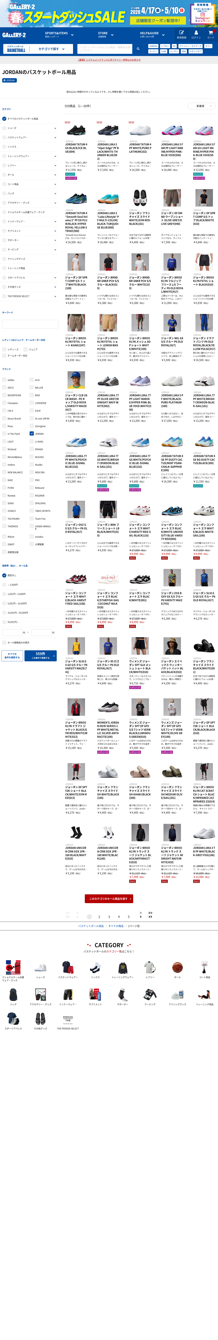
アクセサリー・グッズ (18, 196)
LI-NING (39, 415)
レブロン (165, 46)
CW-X (10, 384)
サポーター (13, 234)
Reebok (11, 469)
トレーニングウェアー (18, 149)
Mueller (39, 438)
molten (11, 438)
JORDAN (153, 46)
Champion (13, 377)
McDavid (12, 423)
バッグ (11, 187)
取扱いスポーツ (56, 35)
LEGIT (11, 415)
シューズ (12, 121)
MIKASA (39, 423)
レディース (13, 330)
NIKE (10, 454)
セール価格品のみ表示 (18, 610)
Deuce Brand (14, 392)
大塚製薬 (39, 518)
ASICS (11, 361)
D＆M (38, 384)
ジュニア (33, 330)
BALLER (39, 361)
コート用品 (13, 177)
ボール (11, 168)
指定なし (12, 542)
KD (174, 46)
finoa (10, 400)
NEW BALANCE (15, 446)
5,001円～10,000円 (17, 570)
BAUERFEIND (14, 369)
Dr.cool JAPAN (42, 392)
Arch (37, 354)
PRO (37, 454)
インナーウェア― (16, 215)
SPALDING (40, 477)
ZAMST (11, 518)
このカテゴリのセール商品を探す (108, 898)
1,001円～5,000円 (16, 561)
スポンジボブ (196, 51)
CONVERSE (40, 377)
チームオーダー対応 (17, 336)
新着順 (200, 106)
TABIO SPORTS (42, 485)
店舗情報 (103, 35)
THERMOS (13, 500)
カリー (208, 46)
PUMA (11, 461)
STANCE (12, 485)
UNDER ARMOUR (43, 501)
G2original (40, 400)
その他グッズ (14, 280)
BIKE (37, 369)
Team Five (40, 492)
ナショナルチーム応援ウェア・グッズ (26, 206)
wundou (39, 510)
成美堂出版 (13, 526)
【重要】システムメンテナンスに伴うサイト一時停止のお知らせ (109, 60)
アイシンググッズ (16, 252)
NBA (184, 51)
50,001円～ (13, 589)
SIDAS (11, 477)
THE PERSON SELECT (18, 290)
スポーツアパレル (16, 271)
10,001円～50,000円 (18, 580)
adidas (11, 354)
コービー (153, 51)
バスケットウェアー (17, 131)
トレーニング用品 (16, 262)
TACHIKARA (13, 492)
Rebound (39, 461)
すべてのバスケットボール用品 (23, 112)
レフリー (12, 159)
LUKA (163, 51)
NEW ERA (40, 446)
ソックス (12, 140)
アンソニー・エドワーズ (190, 46)
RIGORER (40, 469)
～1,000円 (13, 552)
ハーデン (174, 51)
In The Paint (14, 408)
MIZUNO (39, 431)
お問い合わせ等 (149, 35)
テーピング (13, 243)
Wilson (11, 510)
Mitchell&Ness (15, 431)
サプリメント (14, 224)
